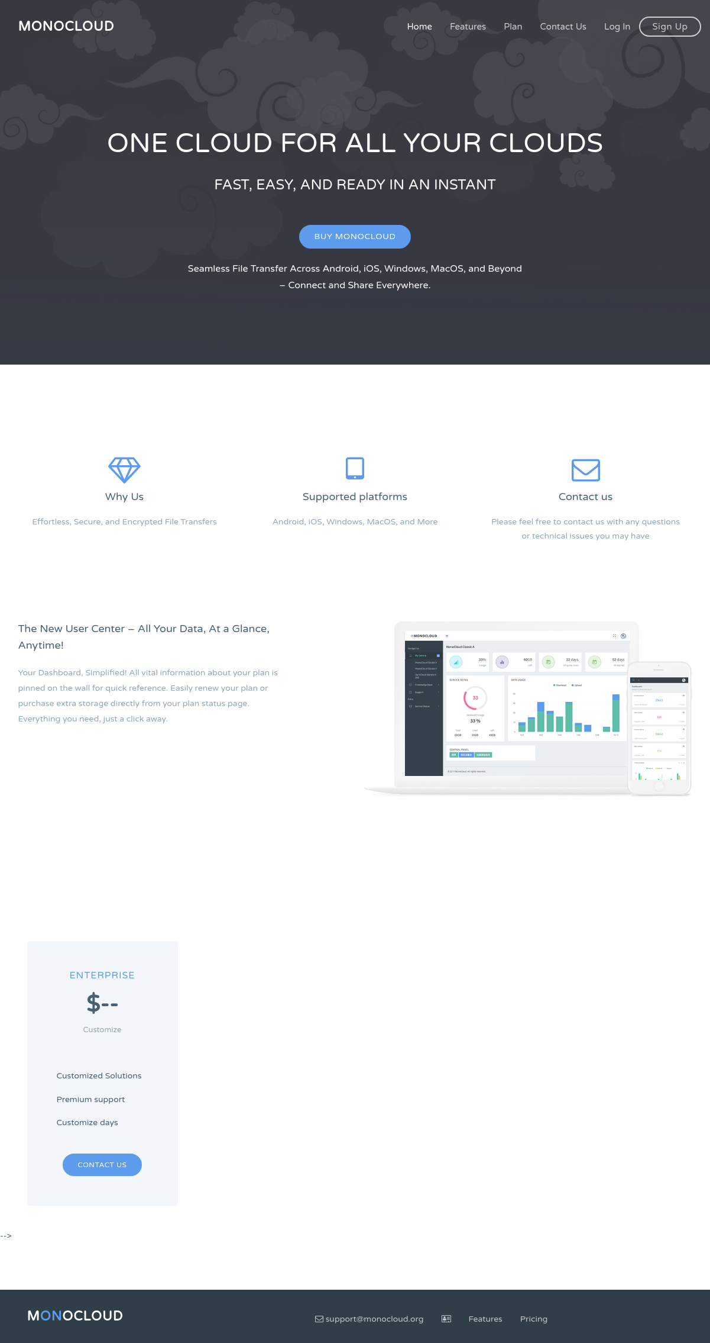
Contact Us (563, 26)
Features (468, 26)
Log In (617, 26)
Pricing (533, 1319)
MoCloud (75, 1316)
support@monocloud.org (369, 1319)
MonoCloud (66, 26)
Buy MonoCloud (355, 236)
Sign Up (670, 26)
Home (419, 26)
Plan (513, 26)
